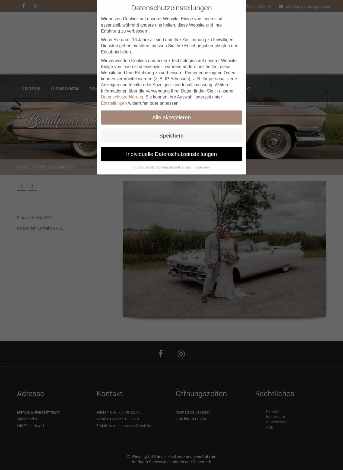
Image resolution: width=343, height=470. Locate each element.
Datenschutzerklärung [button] (174, 161)
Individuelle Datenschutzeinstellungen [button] (171, 148)
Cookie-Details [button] (144, 161)
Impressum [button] (202, 161)
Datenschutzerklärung (122, 91)
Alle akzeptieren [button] (171, 112)
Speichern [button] (171, 130)
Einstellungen (114, 97)
